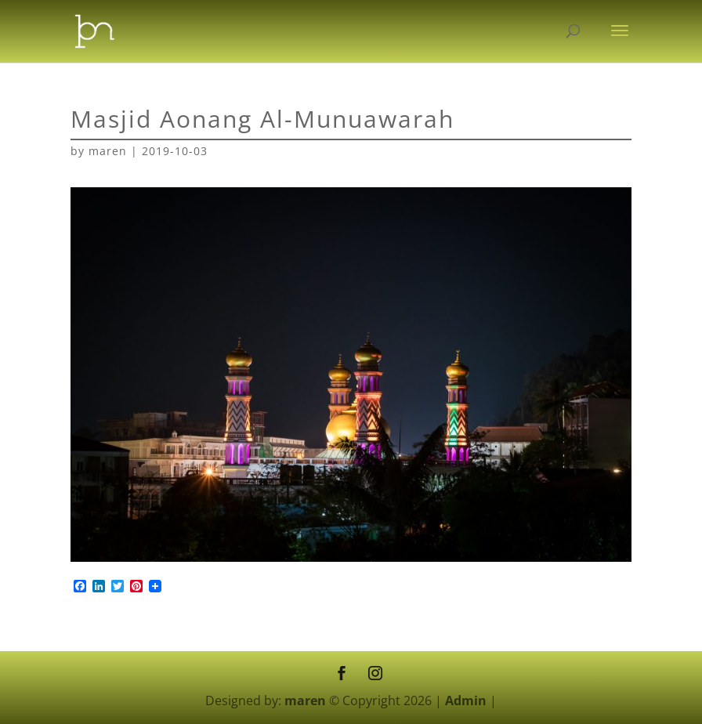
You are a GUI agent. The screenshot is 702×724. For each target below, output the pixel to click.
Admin (466, 700)
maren (108, 150)
